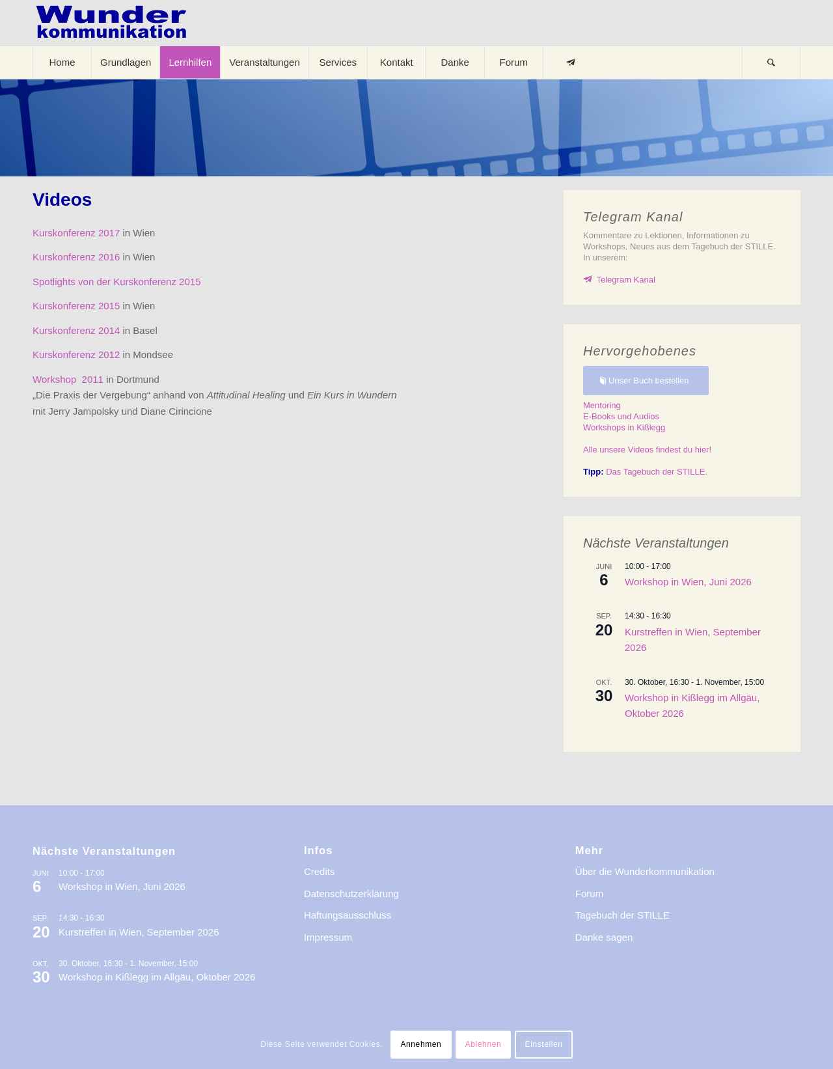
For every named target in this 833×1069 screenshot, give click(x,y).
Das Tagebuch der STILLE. (645, 472)
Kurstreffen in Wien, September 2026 (139, 931)
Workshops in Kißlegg (624, 427)
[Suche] (771, 62)
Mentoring (602, 405)
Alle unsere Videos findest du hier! (647, 449)
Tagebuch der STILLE (622, 915)
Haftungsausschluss (347, 915)
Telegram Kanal (626, 280)
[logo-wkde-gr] (111, 23)
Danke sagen (604, 937)
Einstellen (544, 1044)
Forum (589, 893)
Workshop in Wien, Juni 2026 (688, 581)
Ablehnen (483, 1044)
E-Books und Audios (621, 416)
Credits (319, 871)
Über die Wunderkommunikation (645, 871)
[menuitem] (62, 62)
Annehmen (420, 1044)
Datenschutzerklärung (351, 893)
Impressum (328, 937)
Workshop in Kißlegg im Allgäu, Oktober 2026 (157, 976)
